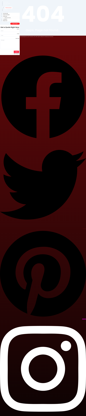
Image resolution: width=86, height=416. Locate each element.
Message (17, 38)
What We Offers (7, 3)
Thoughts (6, 9)
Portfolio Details (8, 7)
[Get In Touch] (15, 24)
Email (18, 33)
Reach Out (6, 10)
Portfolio (6, 5)
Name (18, 29)
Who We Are (6, 2)
